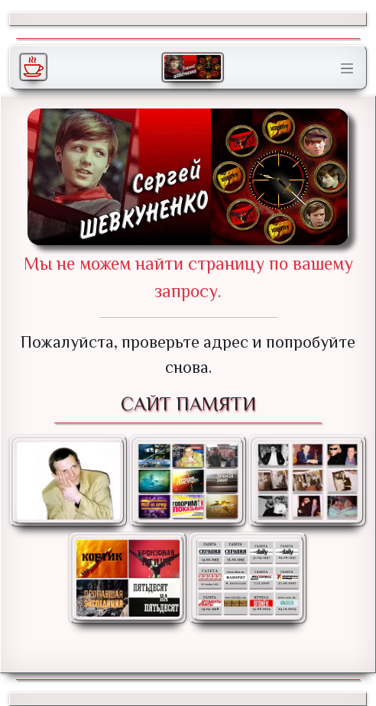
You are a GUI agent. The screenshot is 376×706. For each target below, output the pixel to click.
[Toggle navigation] (347, 69)
